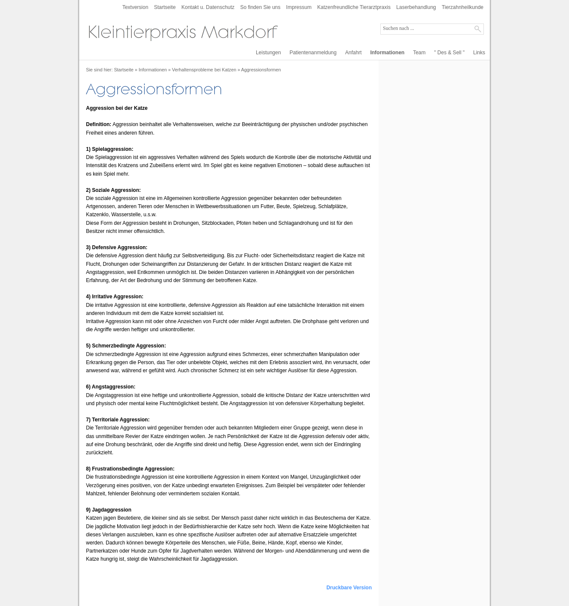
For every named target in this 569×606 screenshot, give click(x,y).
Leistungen (268, 53)
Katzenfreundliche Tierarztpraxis (354, 7)
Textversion (135, 7)
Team (419, 53)
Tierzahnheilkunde (462, 7)
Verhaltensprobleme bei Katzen (204, 69)
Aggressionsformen (261, 69)
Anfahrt (353, 53)
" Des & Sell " (449, 53)
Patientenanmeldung (313, 53)
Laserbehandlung (416, 7)
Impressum (298, 7)
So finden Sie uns (260, 7)
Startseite (165, 7)
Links (479, 53)
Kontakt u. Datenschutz (207, 7)
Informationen (387, 53)
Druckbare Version (349, 588)
